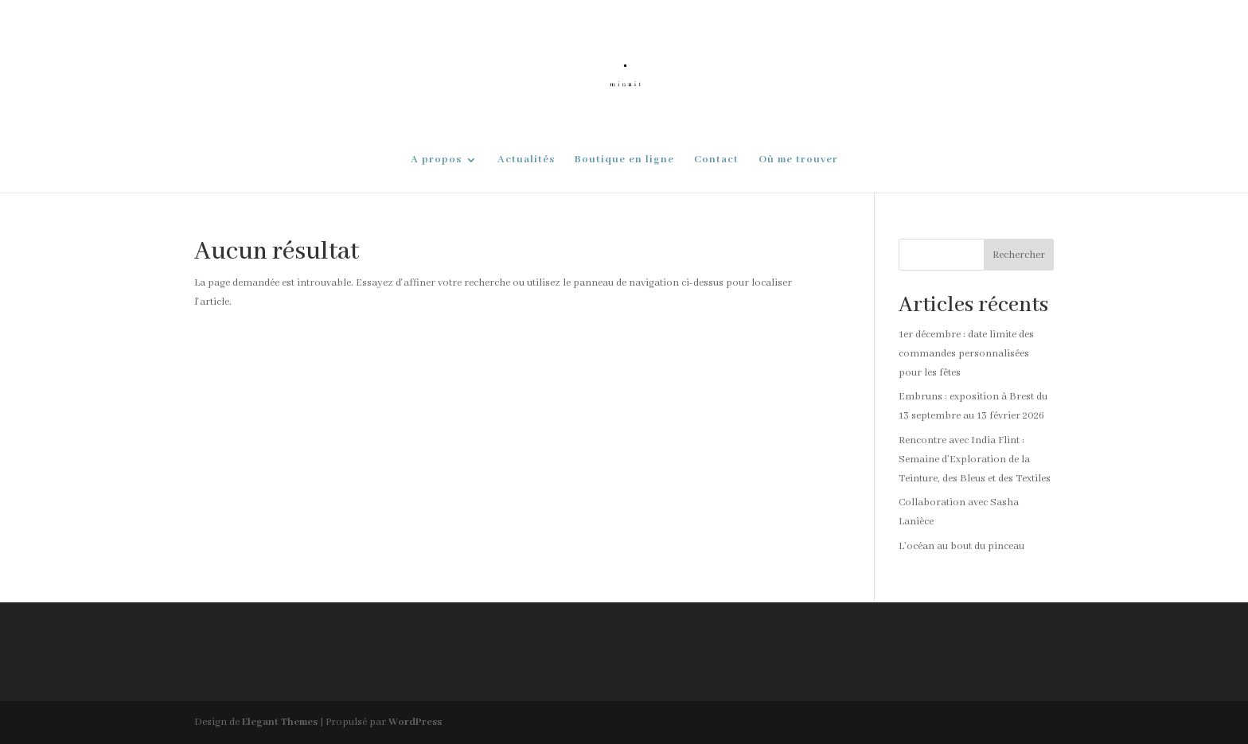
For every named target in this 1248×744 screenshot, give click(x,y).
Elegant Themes (280, 722)
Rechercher (1019, 255)
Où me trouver (798, 160)
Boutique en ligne (624, 160)
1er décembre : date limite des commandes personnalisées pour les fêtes (966, 354)
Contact (716, 160)
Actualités (526, 160)
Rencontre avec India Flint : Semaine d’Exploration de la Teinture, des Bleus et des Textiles (975, 459)
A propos (436, 160)
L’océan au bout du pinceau (961, 546)
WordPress (415, 722)
